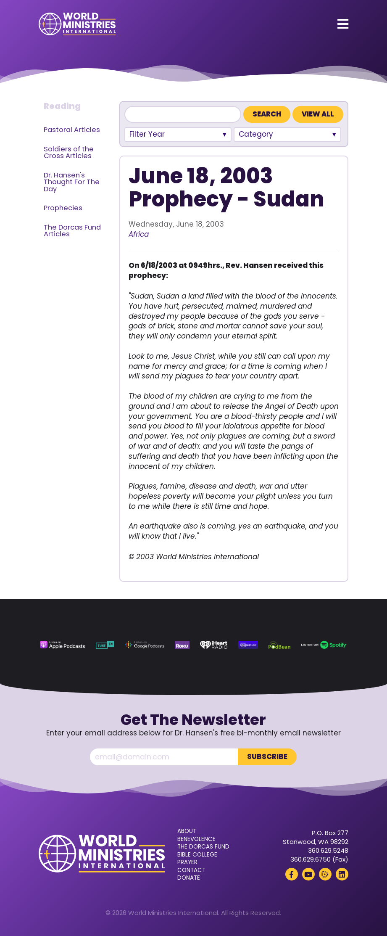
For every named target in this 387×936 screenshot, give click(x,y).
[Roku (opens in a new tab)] (182, 645)
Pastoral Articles (72, 130)
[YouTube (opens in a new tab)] (308, 874)
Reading (62, 106)
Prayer (187, 862)
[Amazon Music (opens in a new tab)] (248, 645)
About (186, 831)
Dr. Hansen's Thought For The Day (72, 182)
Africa (139, 234)
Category (256, 134)
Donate (188, 878)
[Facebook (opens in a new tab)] (291, 874)
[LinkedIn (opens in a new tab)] (342, 874)
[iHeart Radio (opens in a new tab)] (213, 645)
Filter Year (147, 134)
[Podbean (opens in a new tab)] (279, 645)
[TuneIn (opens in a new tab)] (105, 645)
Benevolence (196, 839)
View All (318, 114)
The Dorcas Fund (203, 847)
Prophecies (63, 208)
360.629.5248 (328, 850)
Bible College (197, 855)
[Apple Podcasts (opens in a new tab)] (62, 645)
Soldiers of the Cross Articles (69, 152)
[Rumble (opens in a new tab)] (325, 874)
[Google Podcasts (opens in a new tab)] (144, 645)
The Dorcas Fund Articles (72, 230)
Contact (191, 870)
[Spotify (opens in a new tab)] (324, 645)
